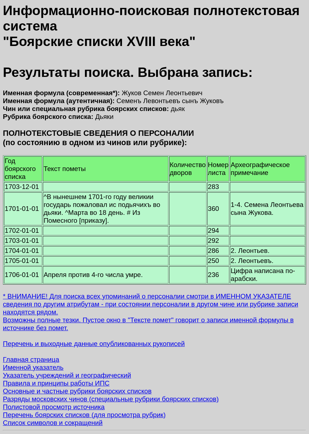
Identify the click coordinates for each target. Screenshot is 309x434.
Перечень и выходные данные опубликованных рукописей (94, 343)
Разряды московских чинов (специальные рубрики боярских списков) (111, 399)
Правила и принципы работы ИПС (56, 383)
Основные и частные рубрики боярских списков (77, 391)
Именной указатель (33, 367)
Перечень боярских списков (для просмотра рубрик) (84, 415)
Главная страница (31, 359)
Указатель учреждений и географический (67, 375)
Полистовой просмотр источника (54, 407)
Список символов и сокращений (53, 422)
